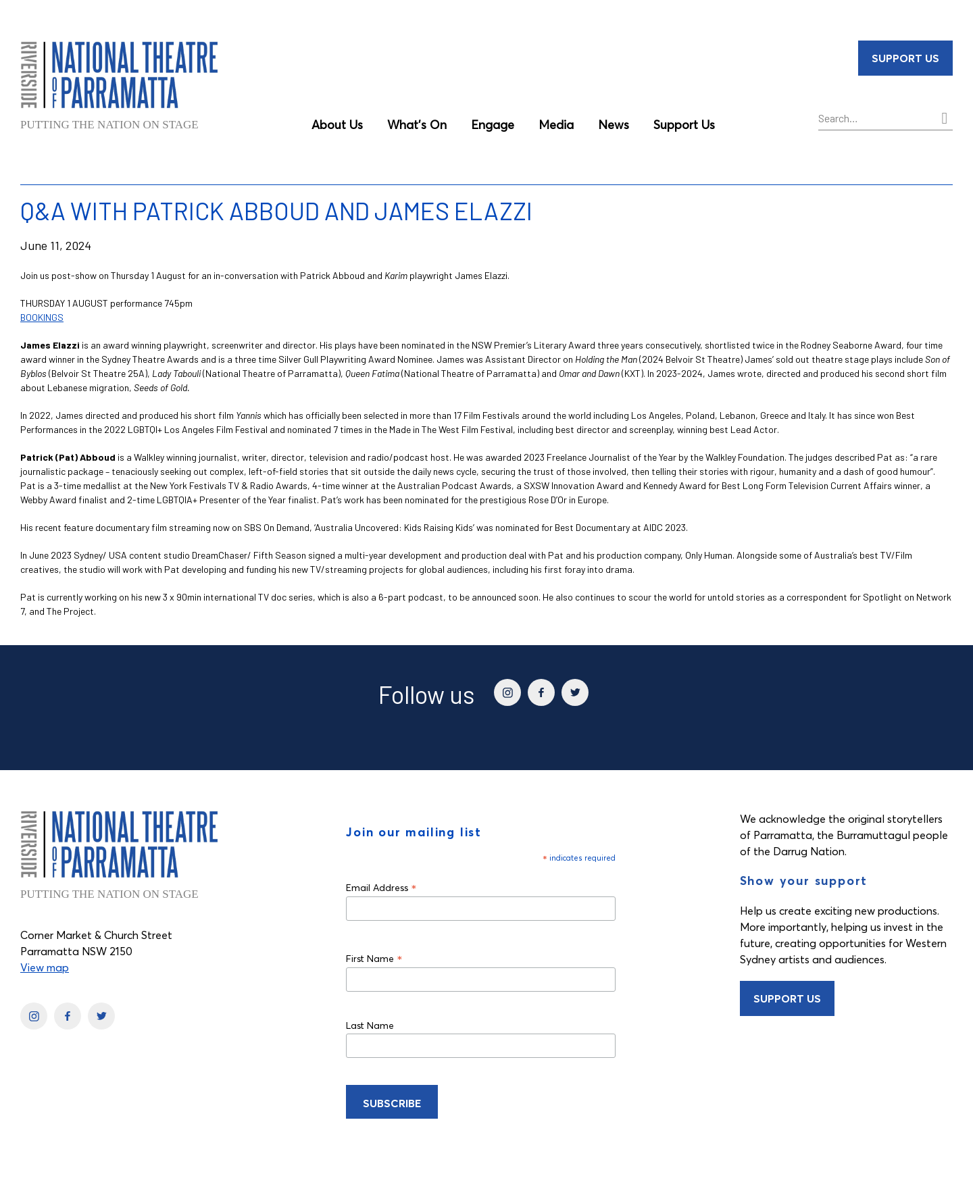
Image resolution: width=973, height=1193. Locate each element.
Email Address (381, 887)
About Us (337, 124)
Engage (492, 124)
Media (556, 124)
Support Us (684, 124)
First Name (374, 958)
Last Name (370, 1025)
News (613, 124)
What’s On (417, 124)
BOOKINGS (42, 317)
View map (44, 967)
